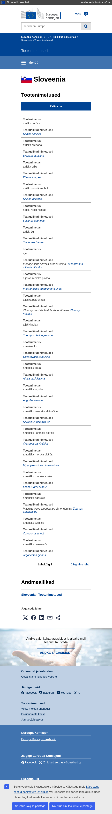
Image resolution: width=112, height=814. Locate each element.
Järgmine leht (80, 564)
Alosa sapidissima (34, 378)
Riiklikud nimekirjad (64, 37)
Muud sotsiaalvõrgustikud (62, 762)
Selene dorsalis (32, 198)
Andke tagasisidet (56, 652)
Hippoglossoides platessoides (41, 465)
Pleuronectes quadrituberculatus (42, 288)
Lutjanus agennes (33, 220)
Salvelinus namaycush (36, 422)
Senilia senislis (32, 133)
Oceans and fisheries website (39, 676)
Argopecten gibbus (34, 555)
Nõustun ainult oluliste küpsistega (72, 806)
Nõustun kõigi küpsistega (30, 806)
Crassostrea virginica (35, 443)
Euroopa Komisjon (31, 37)
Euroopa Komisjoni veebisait (38, 739)
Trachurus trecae (33, 242)
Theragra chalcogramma (38, 335)
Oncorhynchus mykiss (36, 356)
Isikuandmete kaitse (33, 714)
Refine (54, 106)
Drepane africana (33, 155)
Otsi (86, 26)
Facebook (29, 762)
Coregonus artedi (33, 533)
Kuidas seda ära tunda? (95, 2)
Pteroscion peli (32, 177)
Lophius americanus (35, 487)
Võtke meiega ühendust (35, 708)
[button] (25, 617)
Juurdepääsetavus (32, 719)
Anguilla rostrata (33, 400)
